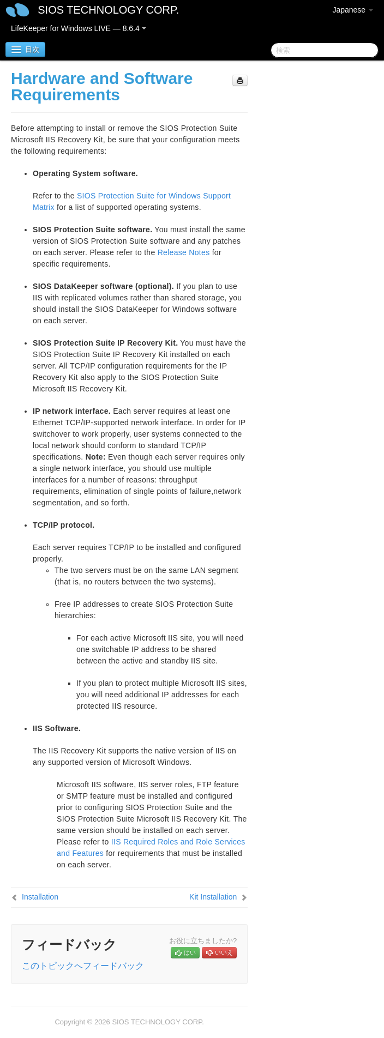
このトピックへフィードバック (83, 965)
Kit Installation (213, 896)
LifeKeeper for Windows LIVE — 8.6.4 (78, 28)
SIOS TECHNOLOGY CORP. (108, 10)
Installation (40, 896)
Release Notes (184, 252)
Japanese (352, 9)
